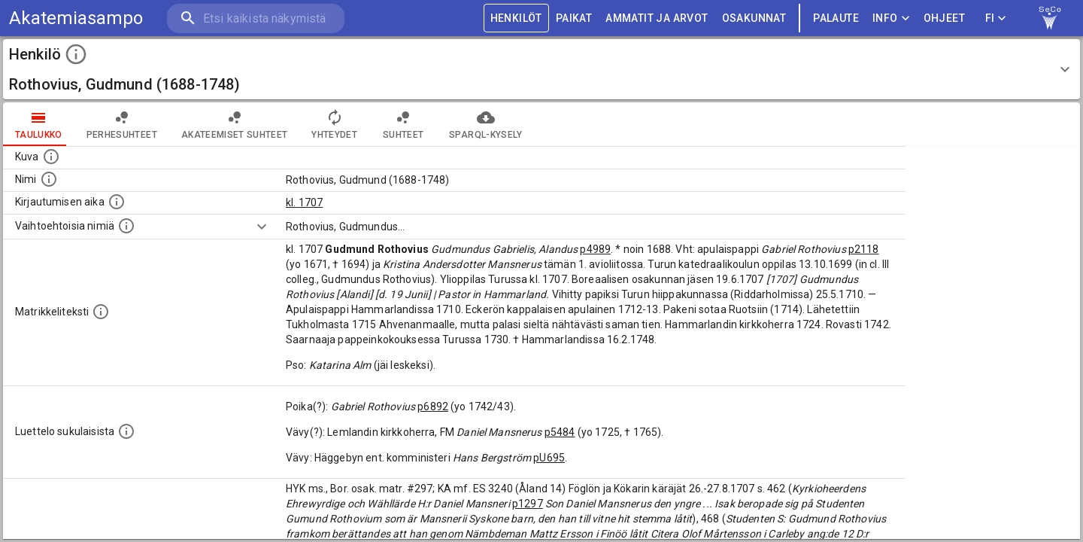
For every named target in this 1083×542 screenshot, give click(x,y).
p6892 (432, 406)
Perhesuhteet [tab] (121, 124)
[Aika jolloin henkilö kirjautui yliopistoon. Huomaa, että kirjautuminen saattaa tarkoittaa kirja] (117, 202)
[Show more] (262, 227)
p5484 (560, 432)
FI (995, 18)
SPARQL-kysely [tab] (485, 124)
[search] (255, 18)
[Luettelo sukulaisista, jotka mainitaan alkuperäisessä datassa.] (126, 431)
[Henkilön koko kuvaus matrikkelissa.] (101, 312)
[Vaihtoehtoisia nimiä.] (126, 226)
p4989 (595, 249)
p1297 (527, 504)
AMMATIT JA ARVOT (656, 18)
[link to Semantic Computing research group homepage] (1050, 18)
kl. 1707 (304, 202)
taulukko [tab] (38, 124)
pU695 (549, 458)
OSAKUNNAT (754, 18)
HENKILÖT (516, 18)
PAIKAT (574, 18)
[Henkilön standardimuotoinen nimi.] (49, 179)
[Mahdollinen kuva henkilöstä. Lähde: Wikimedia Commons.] (51, 157)
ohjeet (944, 18)
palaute (836, 18)
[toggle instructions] (76, 54)
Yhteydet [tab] (334, 124)
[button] (541, 69)
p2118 (863, 249)
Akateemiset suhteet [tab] (234, 124)
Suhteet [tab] (403, 124)
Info (891, 18)
